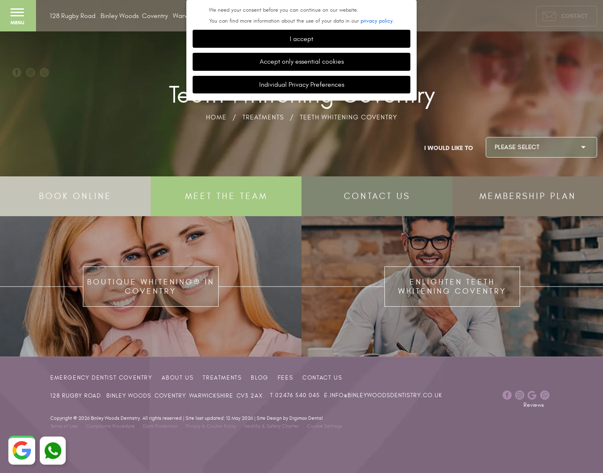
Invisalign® (480, 49)
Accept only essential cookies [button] (302, 61)
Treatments (263, 117)
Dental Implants (546, 49)
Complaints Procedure (110, 426)
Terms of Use (64, 426)
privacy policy (377, 21)
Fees (285, 377)
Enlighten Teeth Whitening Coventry (452, 286)
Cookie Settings (324, 426)
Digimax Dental (306, 418)
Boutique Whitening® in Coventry (150, 286)
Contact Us (322, 377)
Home (216, 117)
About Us (178, 377)
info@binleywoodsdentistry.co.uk (386, 395)
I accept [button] (301, 39)
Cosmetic (427, 49)
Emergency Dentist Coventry (101, 377)
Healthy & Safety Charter (271, 426)
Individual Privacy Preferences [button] (301, 84)
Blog (259, 377)
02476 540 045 (297, 395)
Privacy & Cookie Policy (211, 426)
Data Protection (160, 426)
